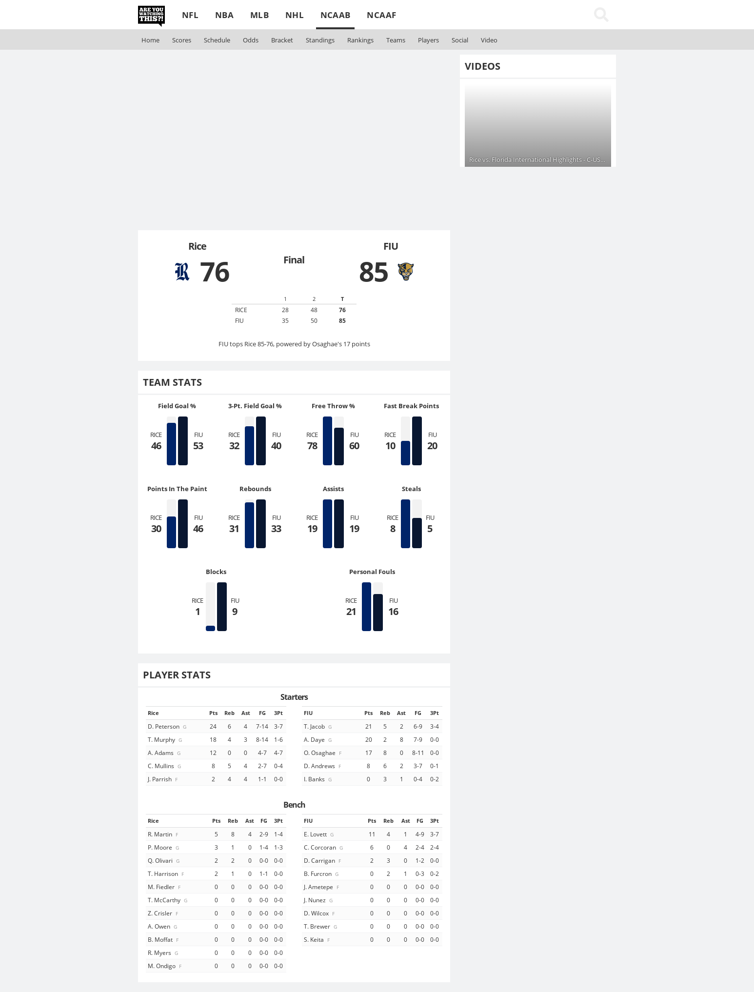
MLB (259, 14)
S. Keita (317, 939)
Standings (320, 40)
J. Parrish (163, 779)
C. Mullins (165, 766)
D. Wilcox (320, 913)
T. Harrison (166, 873)
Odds (250, 40)
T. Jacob (318, 726)
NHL (294, 14)
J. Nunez (319, 900)
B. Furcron (322, 873)
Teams (395, 40)
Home (150, 40)
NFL (190, 14)
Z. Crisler (163, 913)
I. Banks (318, 779)
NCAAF (381, 14)
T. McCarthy (168, 900)
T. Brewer (321, 926)
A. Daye (318, 739)
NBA (224, 14)
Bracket (282, 40)
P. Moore (164, 847)
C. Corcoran (324, 847)
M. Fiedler (165, 887)
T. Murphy (165, 739)
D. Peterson (168, 726)
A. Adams (165, 752)
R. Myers (163, 952)
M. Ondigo (165, 966)
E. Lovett (319, 834)
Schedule (217, 40)
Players (428, 40)
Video (489, 40)
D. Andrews (323, 766)
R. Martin (163, 834)
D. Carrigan (323, 860)
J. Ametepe (322, 887)
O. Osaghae (323, 752)
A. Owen (163, 926)
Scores (181, 40)
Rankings (360, 40)
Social (460, 40)
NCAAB (335, 14)
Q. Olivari (164, 860)
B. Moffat (164, 939)
